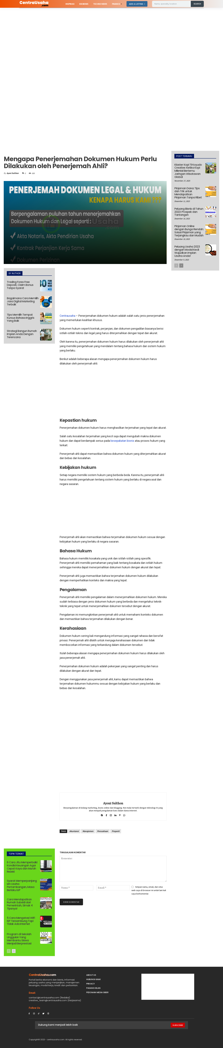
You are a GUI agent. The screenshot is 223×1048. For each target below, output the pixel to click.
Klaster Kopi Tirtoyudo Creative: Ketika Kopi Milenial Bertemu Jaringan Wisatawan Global (188, 171)
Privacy (90, 983)
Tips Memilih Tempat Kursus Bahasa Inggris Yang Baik (20, 318)
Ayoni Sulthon (13, 173)
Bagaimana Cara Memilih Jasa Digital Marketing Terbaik (22, 301)
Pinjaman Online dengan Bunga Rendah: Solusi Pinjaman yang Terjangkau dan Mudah (188, 230)
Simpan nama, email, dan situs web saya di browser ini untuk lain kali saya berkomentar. (148, 890)
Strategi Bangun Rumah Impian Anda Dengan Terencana (22, 334)
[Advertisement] (93, 30)
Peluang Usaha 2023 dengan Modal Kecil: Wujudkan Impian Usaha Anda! (187, 251)
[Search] (197, 4)
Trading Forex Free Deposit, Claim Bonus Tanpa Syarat (20, 285)
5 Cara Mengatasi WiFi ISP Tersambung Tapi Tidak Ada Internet (21, 921)
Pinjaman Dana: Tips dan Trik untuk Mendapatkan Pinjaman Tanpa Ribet (188, 192)
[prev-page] (9, 951)
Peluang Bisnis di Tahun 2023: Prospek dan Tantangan (188, 212)
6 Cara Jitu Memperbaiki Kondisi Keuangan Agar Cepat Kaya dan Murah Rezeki (22, 866)
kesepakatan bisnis (122, 440)
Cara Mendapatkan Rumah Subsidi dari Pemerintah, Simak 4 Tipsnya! (20, 903)
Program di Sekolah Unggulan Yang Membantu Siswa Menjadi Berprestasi (19, 938)
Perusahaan (102, 831)
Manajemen (88, 831)
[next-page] (14, 951)
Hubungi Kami (93, 979)
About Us (91, 975)
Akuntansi (74, 831)
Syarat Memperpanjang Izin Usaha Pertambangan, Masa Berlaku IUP (22, 885)
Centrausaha (67, 315)
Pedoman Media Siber (97, 992)
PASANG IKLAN (93, 988)
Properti (116, 831)
